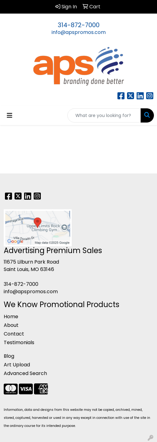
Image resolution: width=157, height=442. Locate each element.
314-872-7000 (79, 25)
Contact (14, 333)
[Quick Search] (104, 115)
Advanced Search (25, 373)
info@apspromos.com (79, 32)
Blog (9, 356)
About (11, 325)
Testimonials (19, 342)
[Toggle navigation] (9, 115)
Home (11, 316)
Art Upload (17, 364)
